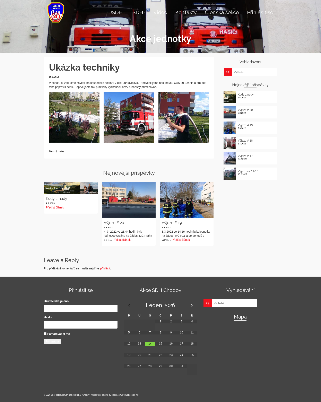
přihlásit (105, 268)
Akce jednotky (57, 151)
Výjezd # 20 (245, 109)
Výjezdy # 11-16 (248, 171)
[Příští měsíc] (192, 305)
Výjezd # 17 (245, 156)
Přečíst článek (55, 207)
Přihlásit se (52, 341)
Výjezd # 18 (245, 140)
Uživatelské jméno (56, 301)
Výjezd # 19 (245, 125)
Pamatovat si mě (58, 334)
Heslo (48, 317)
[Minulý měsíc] (129, 305)
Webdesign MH (132, 395)
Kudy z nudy (246, 94)
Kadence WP (117, 395)
